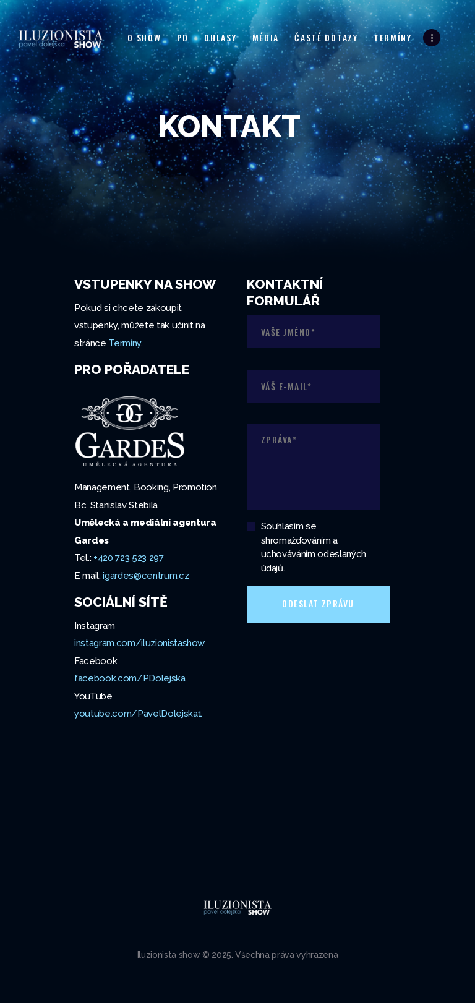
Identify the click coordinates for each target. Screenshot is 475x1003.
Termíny (124, 343)
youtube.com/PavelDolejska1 (138, 713)
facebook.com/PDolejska (130, 678)
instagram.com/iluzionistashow (139, 643)
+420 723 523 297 (128, 557)
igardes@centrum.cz (146, 575)
